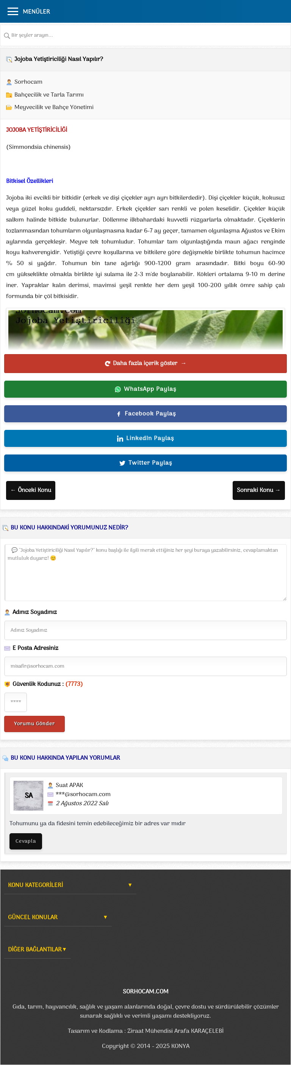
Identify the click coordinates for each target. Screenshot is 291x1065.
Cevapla (26, 841)
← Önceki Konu (30, 490)
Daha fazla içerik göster (146, 364)
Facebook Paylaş (146, 414)
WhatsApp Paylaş (145, 389)
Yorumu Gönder (34, 724)
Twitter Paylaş (145, 463)
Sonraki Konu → (259, 490)
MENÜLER (36, 12)
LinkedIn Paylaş (145, 438)
